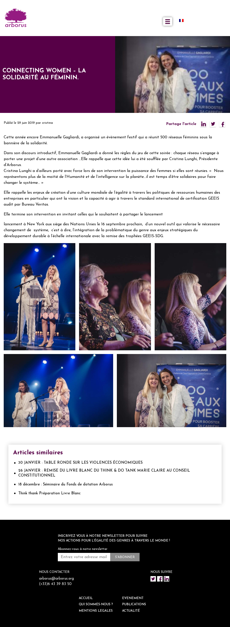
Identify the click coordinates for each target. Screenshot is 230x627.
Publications (134, 604)
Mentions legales (96, 610)
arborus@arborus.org (56, 579)
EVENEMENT (133, 598)
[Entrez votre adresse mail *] (84, 557)
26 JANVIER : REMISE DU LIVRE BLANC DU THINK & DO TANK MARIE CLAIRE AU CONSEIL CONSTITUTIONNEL (104, 473)
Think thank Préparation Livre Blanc (49, 493)
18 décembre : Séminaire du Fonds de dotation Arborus (65, 484)
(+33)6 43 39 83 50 (55, 584)
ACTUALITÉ (131, 610)
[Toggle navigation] (167, 21)
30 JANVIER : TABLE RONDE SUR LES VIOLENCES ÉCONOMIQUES (80, 463)
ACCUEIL (86, 598)
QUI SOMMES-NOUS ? (96, 604)
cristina (47, 123)
